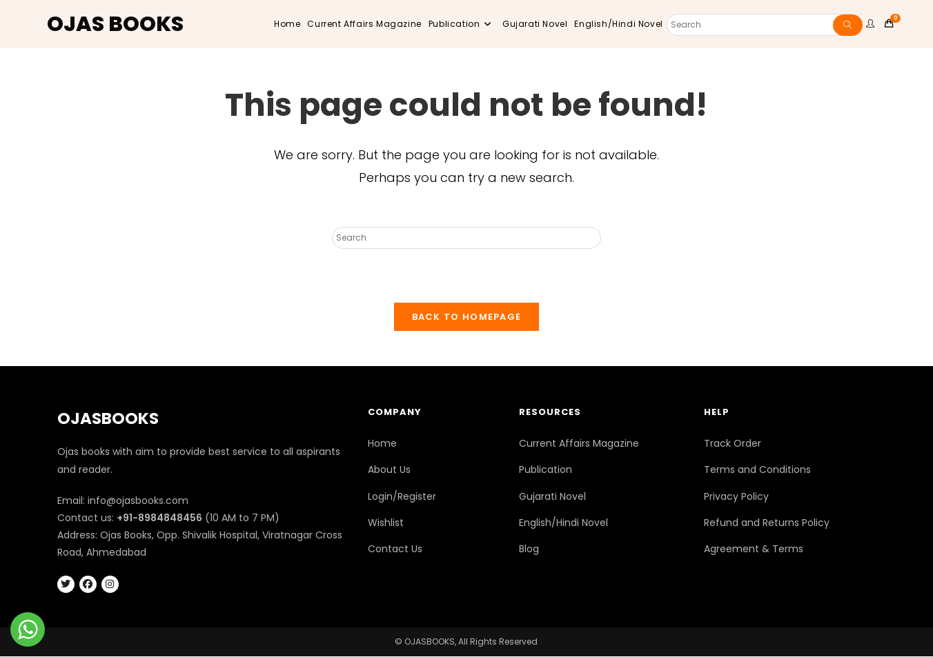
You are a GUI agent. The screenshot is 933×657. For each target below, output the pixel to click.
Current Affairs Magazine (579, 444)
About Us (389, 470)
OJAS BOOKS (115, 24)
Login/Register (402, 497)
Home (382, 444)
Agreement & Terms (753, 549)
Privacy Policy (736, 497)
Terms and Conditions (757, 470)
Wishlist (386, 523)
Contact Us (395, 549)
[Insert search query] (466, 238)
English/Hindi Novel (563, 523)
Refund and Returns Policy (766, 523)
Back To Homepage (467, 317)
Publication (545, 470)
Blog (529, 549)
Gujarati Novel (552, 497)
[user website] (872, 24)
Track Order (732, 444)
